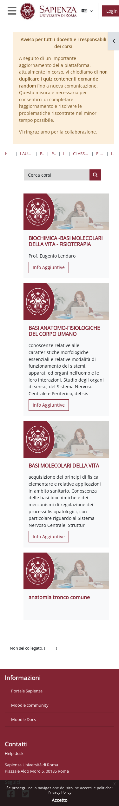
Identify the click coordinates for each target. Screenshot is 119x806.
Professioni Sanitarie (53, 153)
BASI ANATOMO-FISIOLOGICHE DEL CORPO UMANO (64, 330)
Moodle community (30, 705)
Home (6, 153)
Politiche (18, 654)
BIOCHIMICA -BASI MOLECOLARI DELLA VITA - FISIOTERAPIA (65, 241)
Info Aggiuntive (49, 267)
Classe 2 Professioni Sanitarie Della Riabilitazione (81, 153)
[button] (87, 11)
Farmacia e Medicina (42, 153)
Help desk (14, 753)
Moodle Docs (23, 719)
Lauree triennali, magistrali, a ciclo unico (26, 153)
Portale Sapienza (27, 691)
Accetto (59, 800)
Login (50, 648)
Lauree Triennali (64, 153)
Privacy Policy (59, 792)
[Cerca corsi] (57, 175)
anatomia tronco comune (59, 597)
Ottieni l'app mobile (28, 661)
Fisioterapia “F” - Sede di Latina (100, 153)
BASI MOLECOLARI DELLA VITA (64, 465)
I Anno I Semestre (112, 153)
